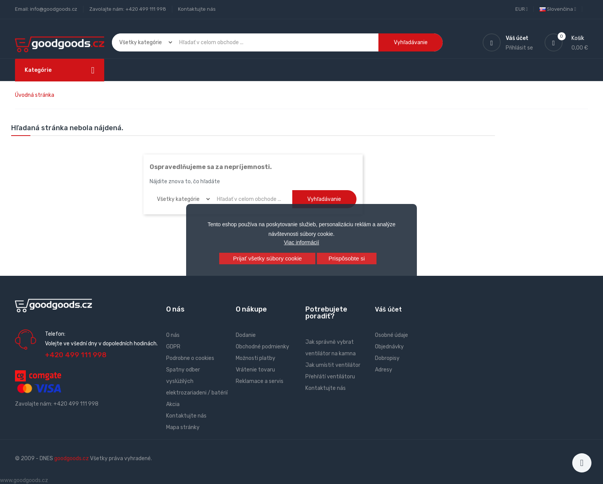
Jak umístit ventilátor (332, 365)
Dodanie (246, 335)
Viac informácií (301, 242)
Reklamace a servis (259, 381)
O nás (173, 335)
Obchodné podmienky (262, 346)
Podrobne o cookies (190, 358)
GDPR (173, 346)
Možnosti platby (255, 358)
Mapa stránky (183, 427)
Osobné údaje (391, 335)
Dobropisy (387, 358)
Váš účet (388, 309)
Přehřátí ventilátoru (330, 376)
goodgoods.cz (71, 458)
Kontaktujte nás (197, 9)
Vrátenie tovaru (255, 369)
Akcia (173, 404)
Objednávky (389, 346)
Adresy (383, 369)
